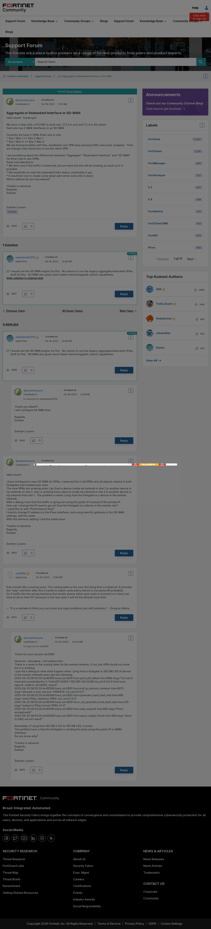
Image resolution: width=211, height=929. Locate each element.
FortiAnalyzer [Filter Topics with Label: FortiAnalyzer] (157, 175)
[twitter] (15, 838)
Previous (163, 259)
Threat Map (10, 872)
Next (190, 259)
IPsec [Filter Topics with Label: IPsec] (151, 247)
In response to (40, 399)
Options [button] (130, 100)
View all (151, 360)
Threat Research (14, 859)
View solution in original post (24, 278)
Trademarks (151, 872)
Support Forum (15, 21)
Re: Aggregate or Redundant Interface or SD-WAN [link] (85, 76)
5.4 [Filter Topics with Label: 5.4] (150, 199)
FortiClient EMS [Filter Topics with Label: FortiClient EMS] (158, 223)
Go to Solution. (74, 91)
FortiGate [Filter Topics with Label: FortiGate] (154, 139)
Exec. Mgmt (81, 872)
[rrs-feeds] (51, 838)
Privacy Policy (134, 923)
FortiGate (12, 212)
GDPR (152, 923)
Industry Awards (84, 899)
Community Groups (77, 21)
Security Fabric (83, 866)
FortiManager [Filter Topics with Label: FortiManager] (157, 163)
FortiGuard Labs (13, 866)
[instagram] (42, 838)
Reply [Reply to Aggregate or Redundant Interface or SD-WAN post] (124, 226)
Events (77, 893)
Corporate (150, 891)
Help (195, 8)
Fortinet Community (18, 7)
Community (151, 898)
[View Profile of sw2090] (20, 573)
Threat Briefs (11, 879)
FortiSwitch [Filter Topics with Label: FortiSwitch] (155, 211)
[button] (26, 226)
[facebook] (6, 838)
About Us (79, 859)
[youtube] (24, 838)
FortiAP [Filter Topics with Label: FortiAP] (153, 235)
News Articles (152, 866)
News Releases (153, 859)
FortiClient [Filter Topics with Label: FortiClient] (155, 151)
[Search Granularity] (20, 62)
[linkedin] (33, 838)
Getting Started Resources (20, 893)
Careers (78, 879)
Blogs (104, 21)
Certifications (82, 886)
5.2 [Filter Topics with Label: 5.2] (150, 187)
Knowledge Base (42, 21)
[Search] (201, 62)
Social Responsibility (87, 906)
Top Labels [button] (201, 126)
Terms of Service (109, 923)
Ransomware (11, 886)
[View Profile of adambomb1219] (25, 257)
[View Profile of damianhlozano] (25, 100)
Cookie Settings (171, 923)
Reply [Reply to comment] (124, 294)
